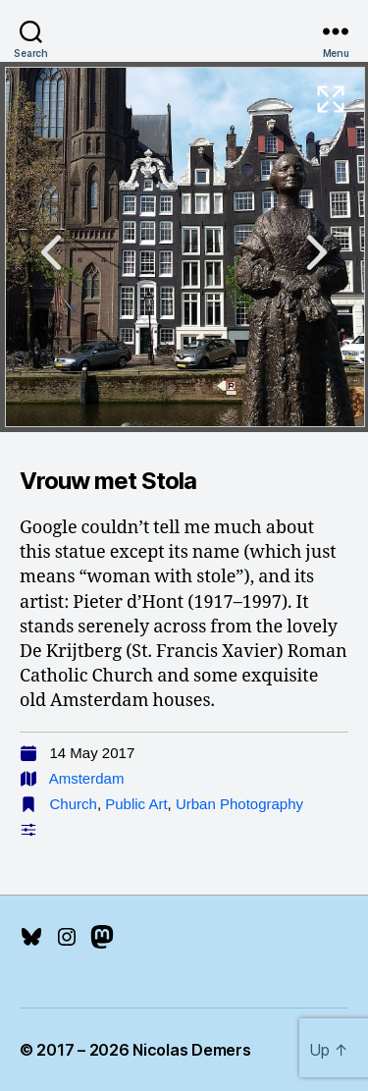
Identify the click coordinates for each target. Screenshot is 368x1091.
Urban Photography (239, 803)
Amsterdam (87, 778)
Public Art (136, 803)
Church (73, 803)
